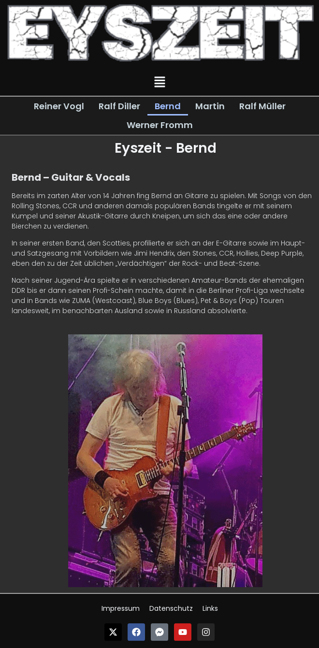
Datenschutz (171, 608)
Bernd (168, 106)
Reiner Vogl (59, 106)
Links (210, 608)
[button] (159, 82)
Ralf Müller (262, 106)
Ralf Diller (119, 106)
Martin (210, 106)
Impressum (121, 608)
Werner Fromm (160, 125)
